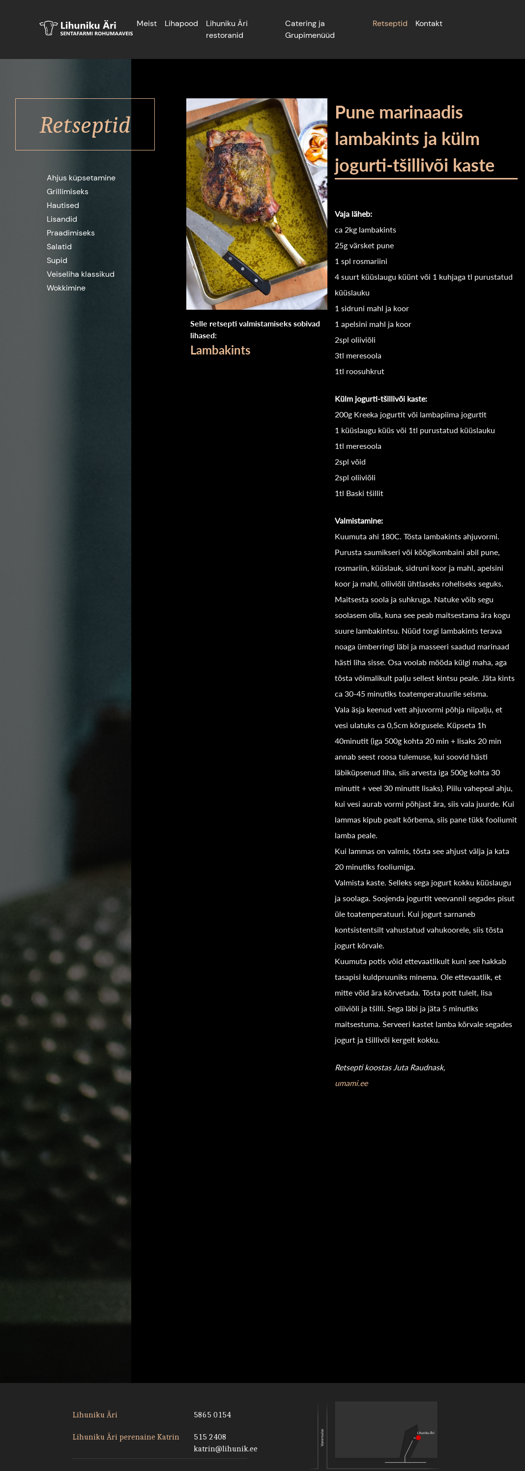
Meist (147, 23)
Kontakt (428, 23)
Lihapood (181, 23)
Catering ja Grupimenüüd (310, 29)
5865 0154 (212, 1414)
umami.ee (351, 1083)
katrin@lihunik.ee (224, 1448)
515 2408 (210, 1437)
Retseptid (390, 23)
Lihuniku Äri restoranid (227, 29)
